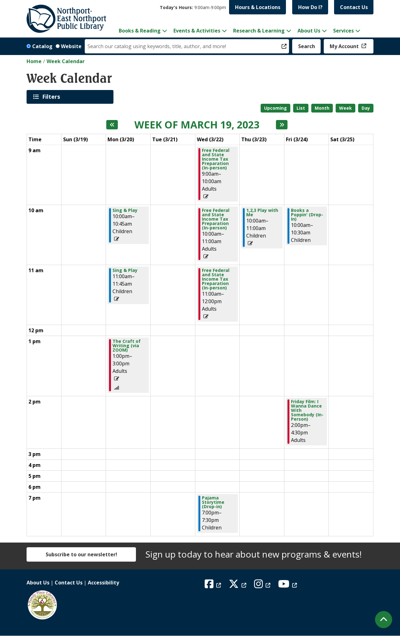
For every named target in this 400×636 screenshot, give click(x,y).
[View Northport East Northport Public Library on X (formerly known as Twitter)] (238, 585)
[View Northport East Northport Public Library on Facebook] (213, 585)
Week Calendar (66, 61)
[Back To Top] (383, 619)
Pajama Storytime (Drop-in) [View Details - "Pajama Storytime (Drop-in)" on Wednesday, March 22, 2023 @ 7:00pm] (213, 502)
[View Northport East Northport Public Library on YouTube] (288, 585)
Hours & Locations (257, 7)
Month (322, 108)
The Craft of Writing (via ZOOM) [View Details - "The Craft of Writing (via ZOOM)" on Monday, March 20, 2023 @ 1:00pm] (126, 345)
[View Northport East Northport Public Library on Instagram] (263, 585)
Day (366, 108)
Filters (52, 96)
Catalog (42, 46)
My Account (345, 46)
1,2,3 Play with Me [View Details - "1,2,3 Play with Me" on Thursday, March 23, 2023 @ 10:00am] (262, 212)
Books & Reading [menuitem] (140, 30)
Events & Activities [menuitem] (196, 30)
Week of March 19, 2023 (196, 125)
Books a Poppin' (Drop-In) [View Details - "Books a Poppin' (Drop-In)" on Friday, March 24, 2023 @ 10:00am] (307, 214)
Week (345, 108)
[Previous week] (112, 124)
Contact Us (354, 7)
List (301, 108)
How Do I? (310, 7)
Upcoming (275, 108)
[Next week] (282, 124)
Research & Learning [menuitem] (259, 30)
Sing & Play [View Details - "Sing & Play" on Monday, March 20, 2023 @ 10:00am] (125, 210)
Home (34, 61)
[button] (193, 7)
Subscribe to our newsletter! (81, 554)
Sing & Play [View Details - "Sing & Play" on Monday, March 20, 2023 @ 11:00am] (125, 270)
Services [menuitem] (343, 30)
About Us (38, 582)
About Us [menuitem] (309, 30)
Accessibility (103, 582)
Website (71, 46)
